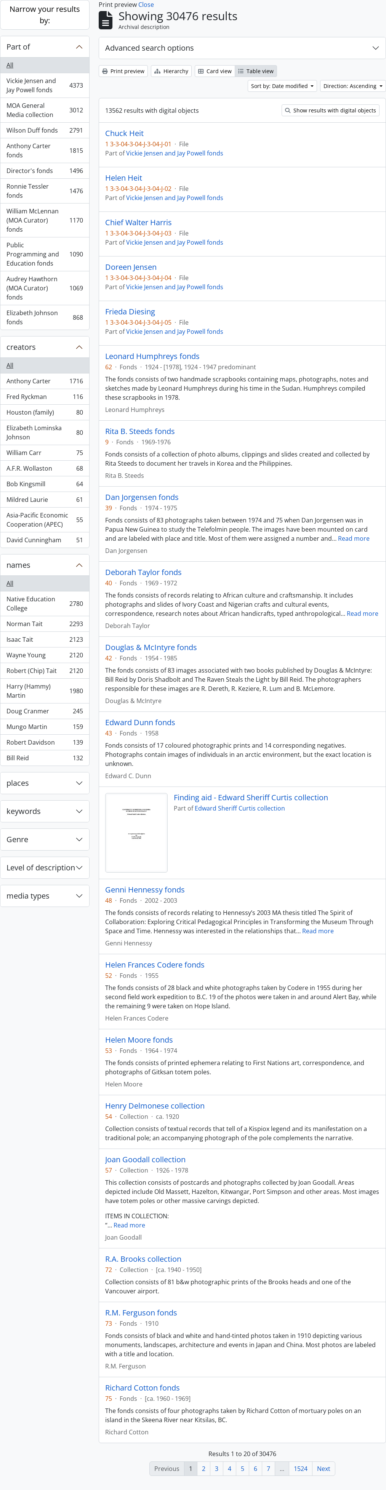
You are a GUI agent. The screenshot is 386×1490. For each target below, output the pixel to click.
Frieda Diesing (130, 311)
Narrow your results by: (45, 15)
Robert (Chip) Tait (44, 672)
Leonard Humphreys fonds (152, 356)
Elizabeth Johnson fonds (44, 317)
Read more (354, 538)
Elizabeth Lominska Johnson (44, 432)
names (18, 565)
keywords (23, 811)
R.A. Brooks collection (143, 1259)
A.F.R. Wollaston (44, 470)
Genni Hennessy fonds (145, 889)
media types (28, 896)
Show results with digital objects (330, 110)
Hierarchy (171, 71)
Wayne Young (44, 656)
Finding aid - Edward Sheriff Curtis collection (251, 797)
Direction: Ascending (351, 86)
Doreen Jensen (131, 267)
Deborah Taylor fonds (143, 572)
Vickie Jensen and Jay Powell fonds (44, 85)
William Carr (44, 454)
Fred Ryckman (44, 398)
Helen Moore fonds (139, 1040)
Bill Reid (44, 759)
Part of (18, 47)
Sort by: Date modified (280, 86)
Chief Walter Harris (138, 222)
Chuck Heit (124, 133)
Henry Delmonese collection (155, 1105)
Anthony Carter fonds (44, 150)
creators (21, 347)
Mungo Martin (44, 728)
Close (146, 4)
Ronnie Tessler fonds (44, 191)
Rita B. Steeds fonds (140, 431)
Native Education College (44, 603)
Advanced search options (149, 48)
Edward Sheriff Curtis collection (240, 808)
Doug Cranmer (44, 713)
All (9, 65)
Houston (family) (44, 414)
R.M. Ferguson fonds (141, 1312)
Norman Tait (44, 625)
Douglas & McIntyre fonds (151, 647)
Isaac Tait (44, 641)
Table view (256, 71)
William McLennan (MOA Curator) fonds (44, 220)
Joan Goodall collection (145, 1159)
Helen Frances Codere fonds (155, 964)
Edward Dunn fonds (140, 722)
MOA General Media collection (44, 110)
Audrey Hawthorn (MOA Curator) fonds (44, 288)
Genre (17, 839)
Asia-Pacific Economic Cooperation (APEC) (44, 520)
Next (323, 1468)
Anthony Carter (44, 383)
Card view (215, 71)
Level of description (40, 867)
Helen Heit (123, 178)
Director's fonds (44, 172)
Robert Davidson (44, 744)
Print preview (123, 71)
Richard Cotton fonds (142, 1387)
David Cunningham (44, 541)
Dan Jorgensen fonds (142, 497)
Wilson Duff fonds (44, 132)
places (17, 783)
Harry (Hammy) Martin (44, 691)
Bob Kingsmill (44, 485)
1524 (301, 1468)
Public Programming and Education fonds (44, 254)
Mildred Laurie (44, 501)
